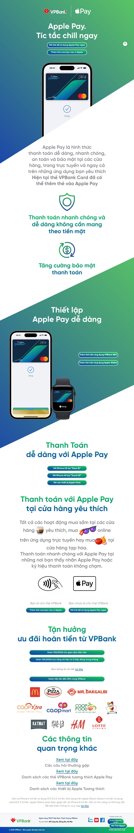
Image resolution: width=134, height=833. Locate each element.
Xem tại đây (67, 760)
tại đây (79, 669)
